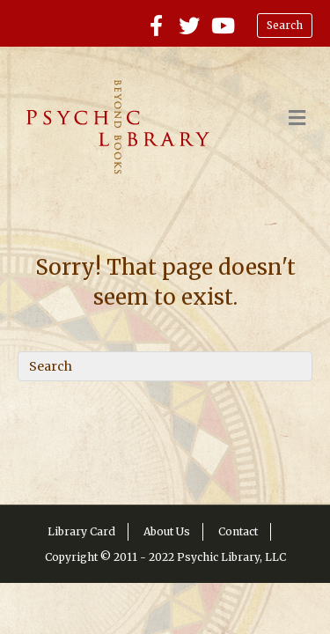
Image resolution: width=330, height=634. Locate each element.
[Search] (165, 366)
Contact (238, 531)
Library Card (81, 531)
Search (285, 25)
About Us (166, 531)
